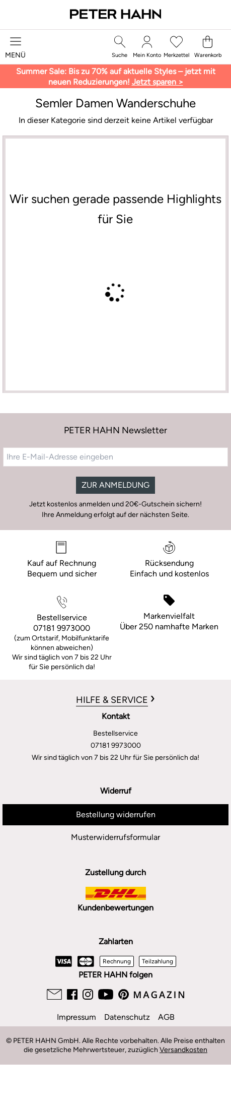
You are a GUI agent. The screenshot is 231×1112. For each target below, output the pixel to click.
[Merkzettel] (176, 47)
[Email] (54, 994)
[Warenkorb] (207, 47)
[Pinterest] (123, 994)
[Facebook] (72, 994)
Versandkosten (183, 1049)
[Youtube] (105, 994)
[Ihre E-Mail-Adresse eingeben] (115, 457)
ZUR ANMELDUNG (115, 485)
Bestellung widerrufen (116, 814)
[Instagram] (88, 994)
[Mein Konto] (147, 47)
